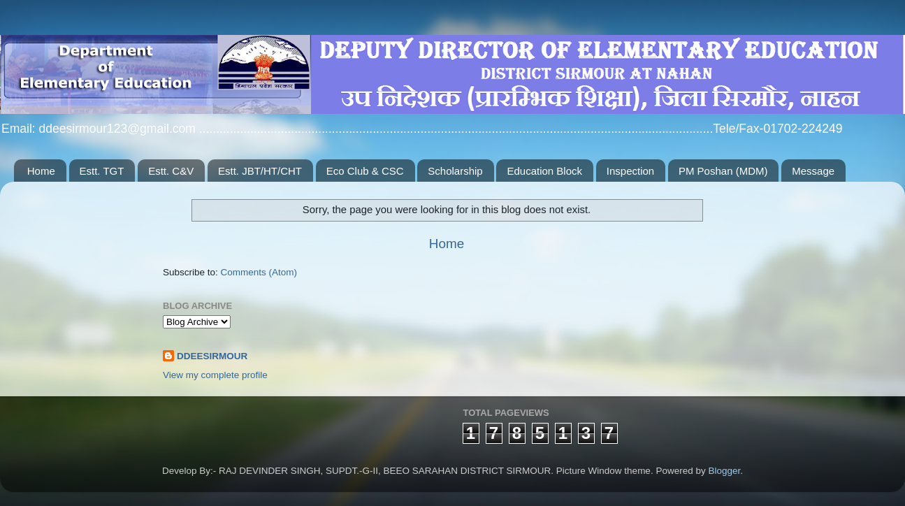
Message (813, 171)
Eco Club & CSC (365, 171)
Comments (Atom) (259, 272)
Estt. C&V (171, 171)
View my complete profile (215, 375)
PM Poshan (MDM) (723, 171)
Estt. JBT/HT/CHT (260, 171)
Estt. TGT (102, 171)
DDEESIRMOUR (212, 356)
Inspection (630, 171)
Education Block (544, 171)
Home (41, 171)
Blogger (724, 470)
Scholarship (455, 171)
